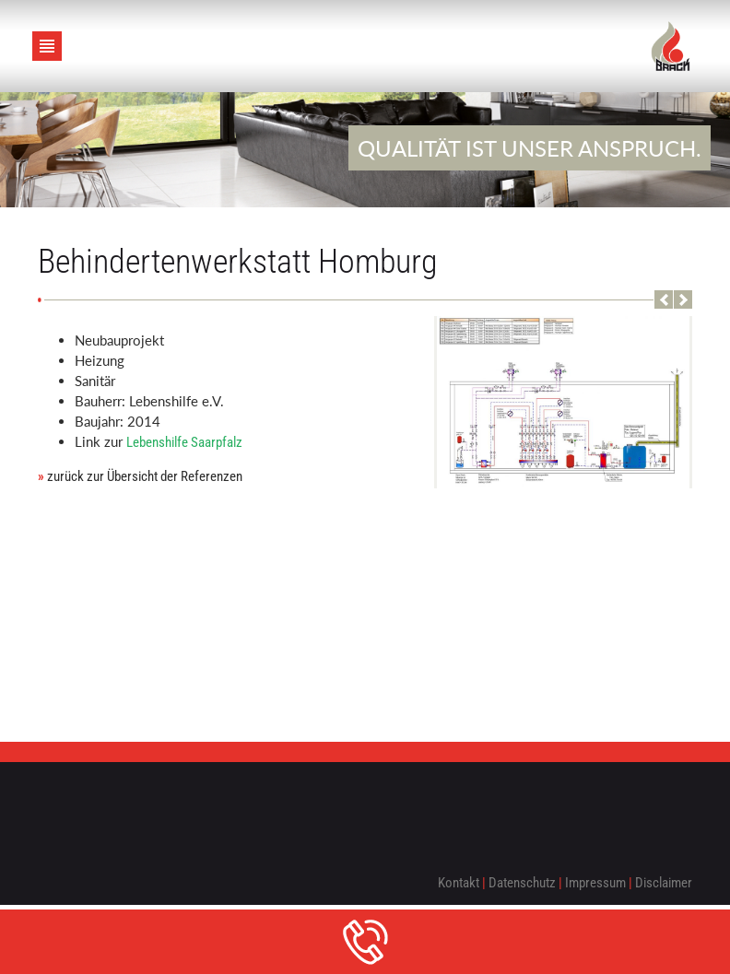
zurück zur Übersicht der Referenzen (140, 476)
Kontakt (458, 882)
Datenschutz (522, 882)
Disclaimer (663, 882)
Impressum (595, 882)
